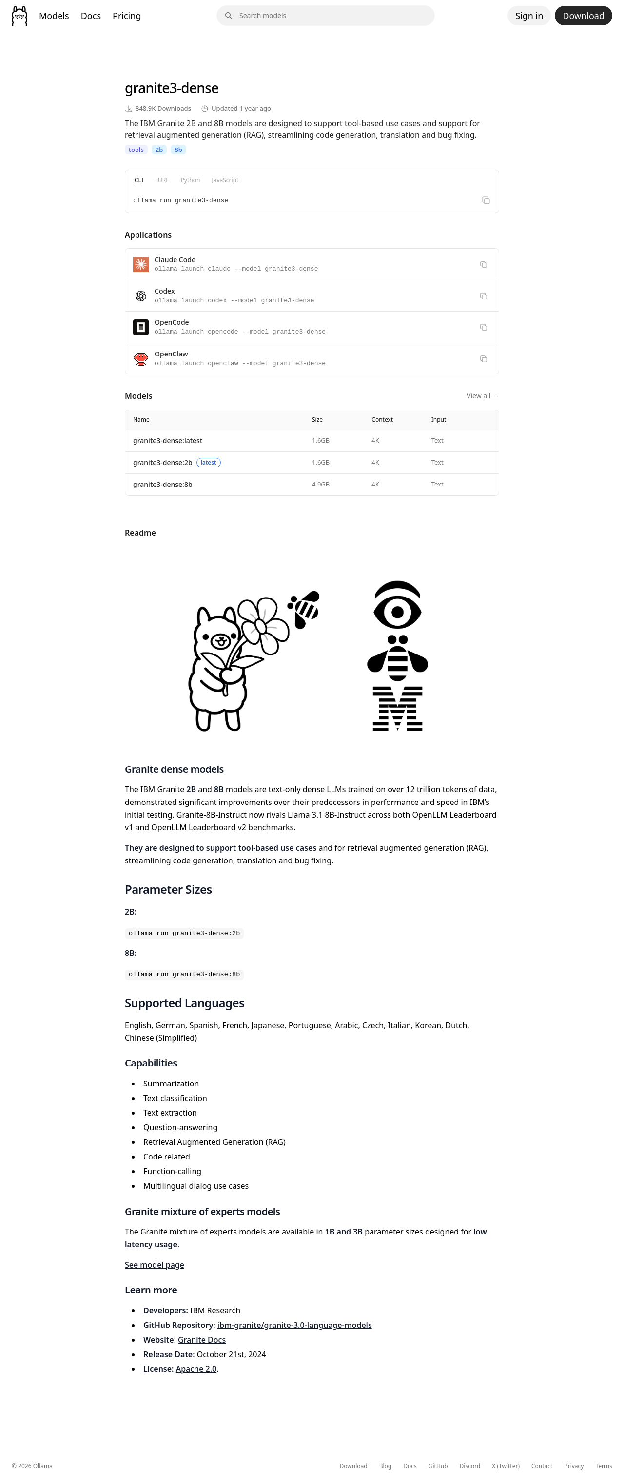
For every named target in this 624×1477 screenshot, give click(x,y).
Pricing (127, 15)
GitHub (438, 1466)
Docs (91, 15)
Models (54, 15)
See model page (154, 1264)
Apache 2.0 (196, 1369)
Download (583, 15)
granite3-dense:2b (163, 462)
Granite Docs (202, 1339)
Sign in (529, 15)
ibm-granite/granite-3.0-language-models (294, 1325)
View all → (483, 395)
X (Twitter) (506, 1466)
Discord (470, 1466)
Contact (541, 1466)
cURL (162, 180)
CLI (139, 180)
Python (190, 180)
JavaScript (225, 180)
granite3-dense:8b (163, 484)
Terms (603, 1466)
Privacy (574, 1466)
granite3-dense (171, 87)
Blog (385, 1466)
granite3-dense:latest (167, 440)
